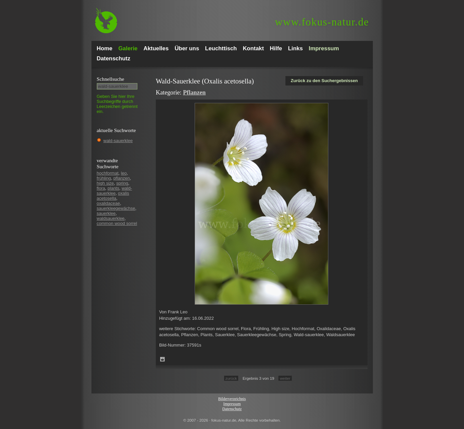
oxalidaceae (108, 203)
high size (105, 183)
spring (122, 183)
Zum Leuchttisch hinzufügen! (162, 359)
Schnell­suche (110, 79)
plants (113, 188)
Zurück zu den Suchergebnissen (324, 80)
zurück (231, 378)
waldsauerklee (111, 218)
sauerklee (106, 213)
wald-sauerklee (118, 140)
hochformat (108, 173)
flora (101, 188)
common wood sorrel (117, 223)
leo (124, 173)
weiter (285, 378)
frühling (104, 178)
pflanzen (121, 178)
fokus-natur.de (322, 22)
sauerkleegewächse (116, 208)
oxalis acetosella (113, 196)
